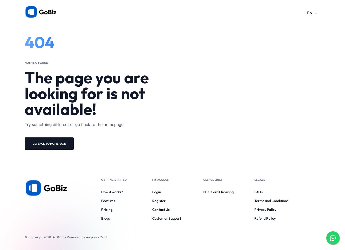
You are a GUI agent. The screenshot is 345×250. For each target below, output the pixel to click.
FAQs (258, 192)
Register (159, 201)
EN (312, 12)
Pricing (106, 209)
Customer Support (166, 218)
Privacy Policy (265, 209)
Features (108, 201)
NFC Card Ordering (218, 192)
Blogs (105, 218)
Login (156, 192)
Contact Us (161, 209)
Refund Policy (265, 218)
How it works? (112, 192)
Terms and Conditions (271, 201)
